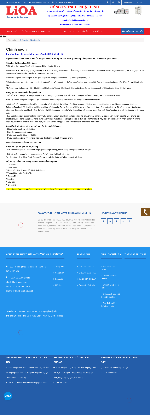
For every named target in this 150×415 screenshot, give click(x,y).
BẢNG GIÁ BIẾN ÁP (86, 279)
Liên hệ (57, 285)
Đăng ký (139, 2)
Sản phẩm (58, 273)
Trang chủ (13, 40)
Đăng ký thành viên (86, 285)
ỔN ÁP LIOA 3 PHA (50, 31)
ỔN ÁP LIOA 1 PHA (30, 31)
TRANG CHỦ (13, 31)
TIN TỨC (97, 31)
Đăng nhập (127, 2)
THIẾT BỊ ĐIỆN (84, 31)
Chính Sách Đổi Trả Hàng (110, 286)
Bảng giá (58, 279)
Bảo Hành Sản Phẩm (108, 268)
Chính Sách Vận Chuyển (109, 277)
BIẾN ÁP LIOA (67, 31)
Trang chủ (58, 267)
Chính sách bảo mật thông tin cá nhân (110, 295)
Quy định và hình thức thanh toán (109, 304)
